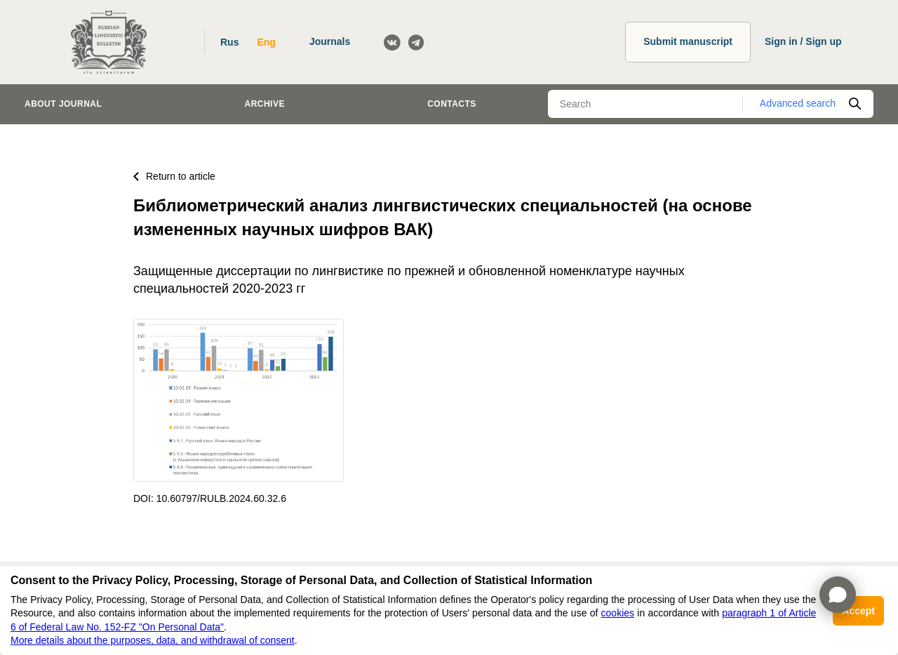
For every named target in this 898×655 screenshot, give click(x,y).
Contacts (451, 104)
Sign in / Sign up (803, 41)
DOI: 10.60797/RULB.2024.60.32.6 (209, 498)
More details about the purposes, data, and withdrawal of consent (153, 640)
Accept (858, 610)
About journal (63, 104)
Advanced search (798, 103)
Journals (329, 41)
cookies (617, 612)
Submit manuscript (687, 41)
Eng (266, 42)
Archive (265, 104)
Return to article (174, 176)
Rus (229, 42)
